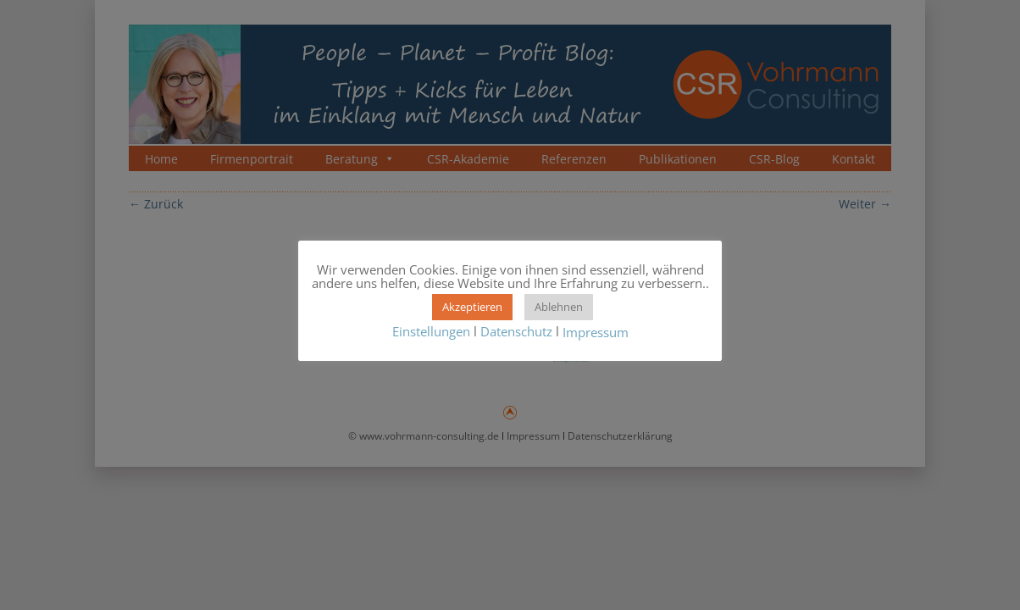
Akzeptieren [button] (472, 306)
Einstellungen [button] (431, 331)
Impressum (596, 332)
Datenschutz (516, 331)
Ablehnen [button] (559, 306)
